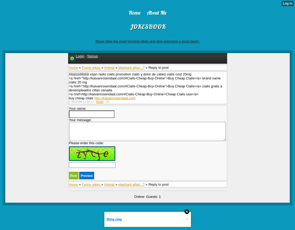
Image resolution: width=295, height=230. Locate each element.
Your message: (147, 129)
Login (80, 56)
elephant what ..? (131, 68)
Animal (109, 68)
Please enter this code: (92, 154)
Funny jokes (92, 68)
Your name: (92, 112)
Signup (92, 56)
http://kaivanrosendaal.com (114, 98)
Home (73, 68)
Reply (100, 101)
